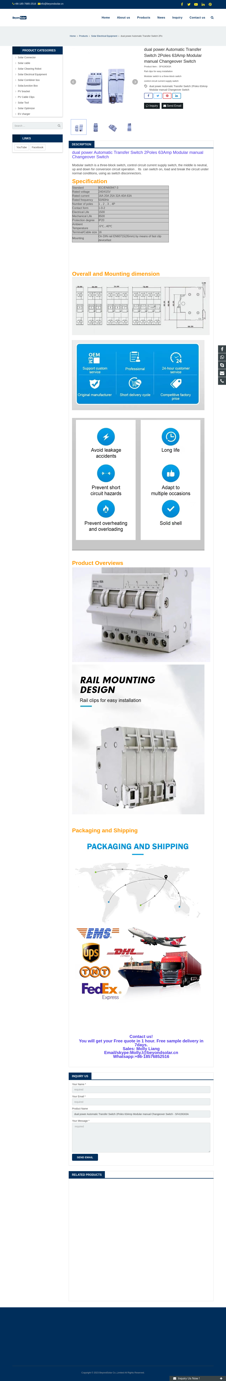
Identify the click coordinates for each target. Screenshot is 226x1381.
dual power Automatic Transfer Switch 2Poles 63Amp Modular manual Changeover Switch (178, 86)
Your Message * (80, 1120)
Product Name (80, 1108)
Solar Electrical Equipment (32, 74)
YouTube (21, 147)
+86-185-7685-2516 (25, 3)
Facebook (37, 147)
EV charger (24, 114)
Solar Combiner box (29, 80)
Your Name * (79, 1084)
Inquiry (152, 105)
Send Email (172, 105)
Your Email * (79, 1096)
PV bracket (24, 91)
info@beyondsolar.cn (51, 3)
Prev (73, 82)
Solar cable (24, 63)
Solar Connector (27, 57)
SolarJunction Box (28, 85)
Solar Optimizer (26, 108)
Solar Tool (23, 102)
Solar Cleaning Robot (29, 68)
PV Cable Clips (26, 97)
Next (135, 82)
